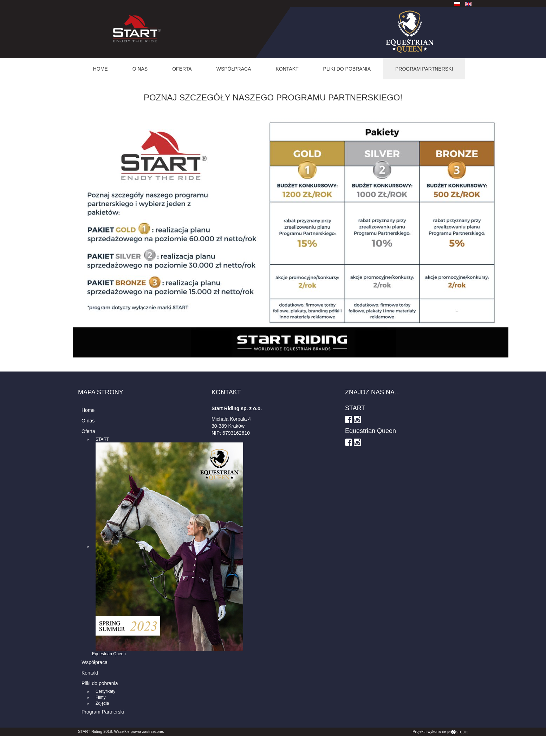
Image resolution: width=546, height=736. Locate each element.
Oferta (182, 69)
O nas (140, 69)
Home (100, 69)
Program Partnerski (424, 69)
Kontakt (287, 69)
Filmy (100, 697)
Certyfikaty (105, 691)
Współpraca (233, 69)
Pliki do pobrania (347, 69)
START (102, 439)
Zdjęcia (102, 703)
